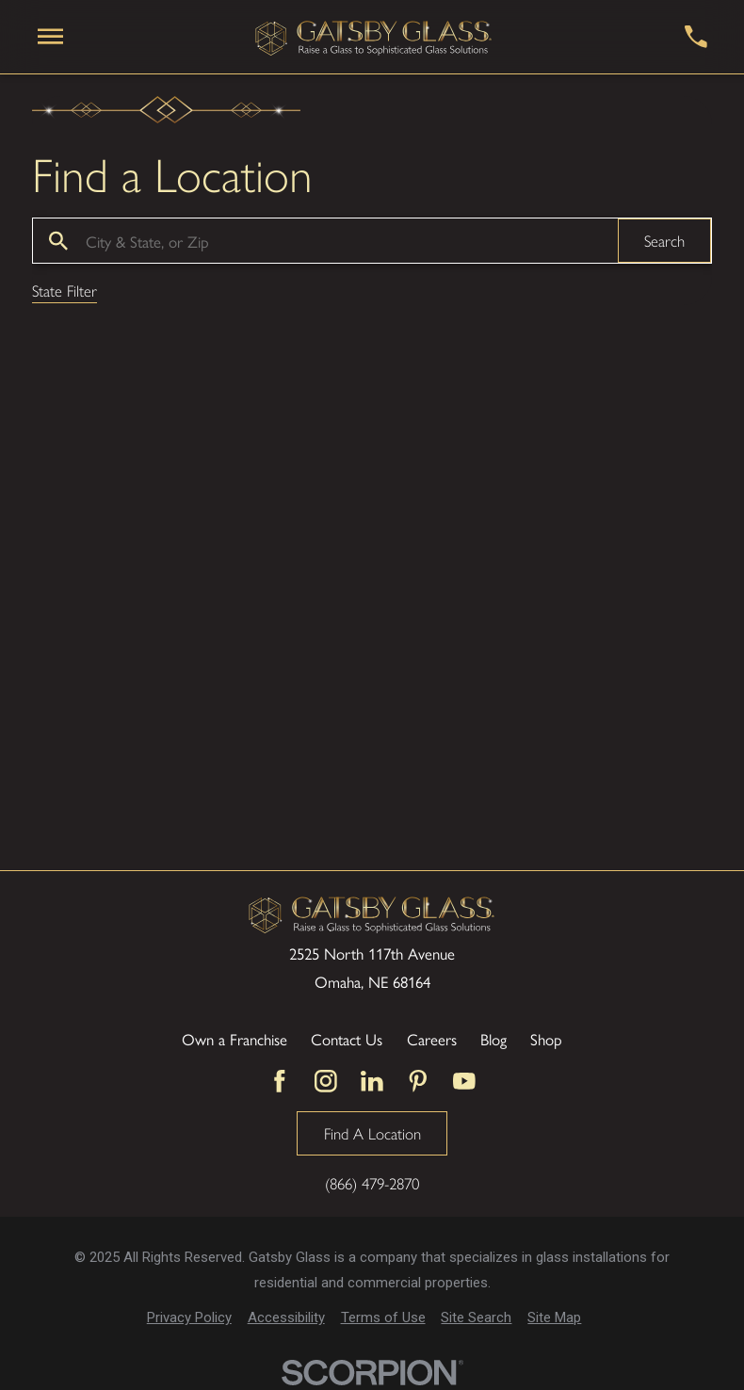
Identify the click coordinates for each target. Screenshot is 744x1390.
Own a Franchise (234, 1038)
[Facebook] (279, 1081)
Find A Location (372, 1133)
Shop (546, 1038)
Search (664, 240)
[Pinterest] (418, 1081)
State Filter (64, 292)
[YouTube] (464, 1081)
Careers (432, 1038)
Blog (493, 1038)
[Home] (373, 37)
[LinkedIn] (372, 1081)
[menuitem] (189, 1318)
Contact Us (346, 1038)
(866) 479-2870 (372, 1183)
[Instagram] (326, 1081)
